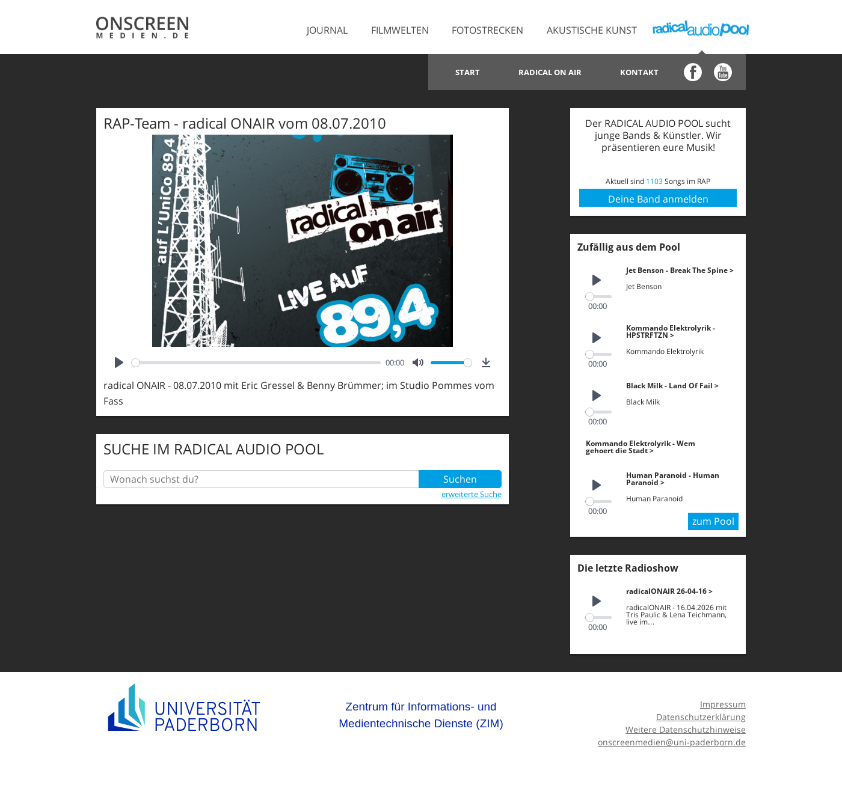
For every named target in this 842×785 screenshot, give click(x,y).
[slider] (256, 362)
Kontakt (639, 72)
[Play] (119, 362)
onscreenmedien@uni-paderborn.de (672, 742)
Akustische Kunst (592, 30)
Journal (327, 30)
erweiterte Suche (471, 494)
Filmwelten (400, 30)
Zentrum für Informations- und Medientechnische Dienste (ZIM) (421, 715)
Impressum (723, 704)
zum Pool (713, 521)
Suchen (460, 479)
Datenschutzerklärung (701, 716)
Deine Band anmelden (658, 199)
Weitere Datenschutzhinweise (685, 729)
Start (467, 72)
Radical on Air (550, 72)
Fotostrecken (487, 30)
